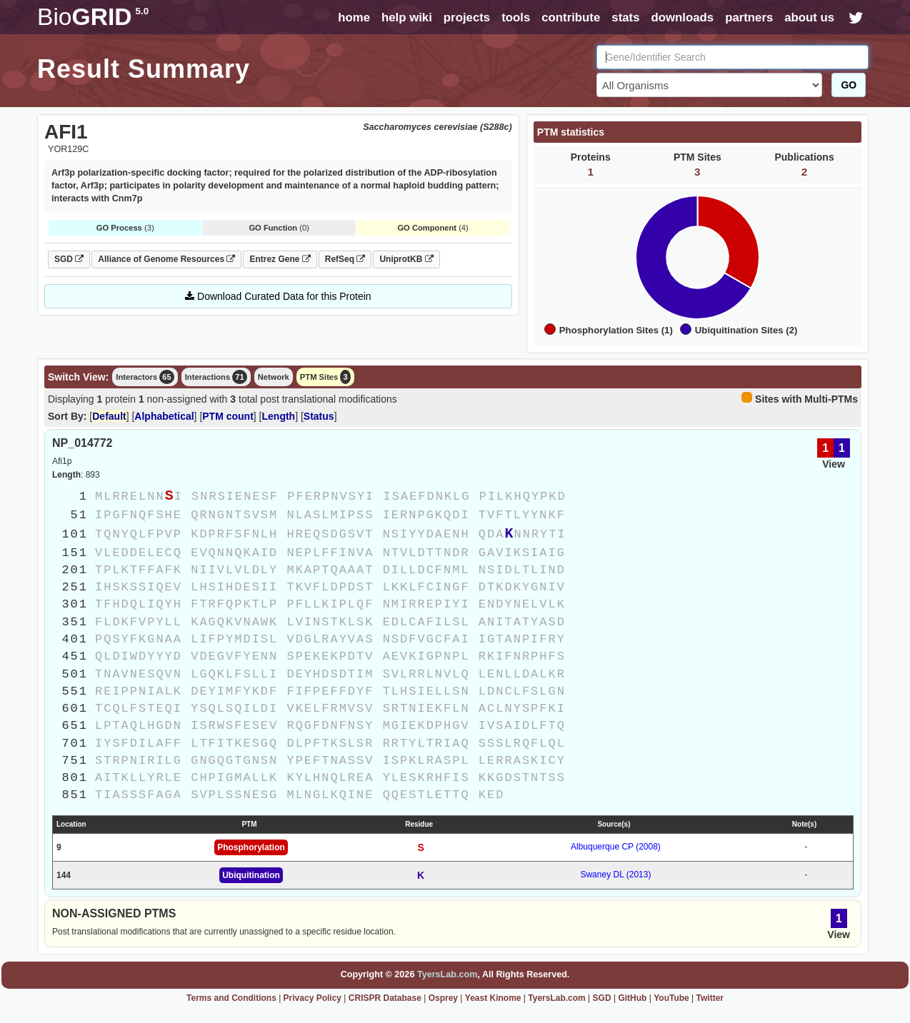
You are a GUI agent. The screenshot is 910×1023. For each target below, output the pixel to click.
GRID (93, 17)
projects (467, 17)
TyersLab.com (447, 974)
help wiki (406, 17)
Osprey (443, 998)
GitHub (632, 998)
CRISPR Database (385, 998)
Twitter (710, 998)
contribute (570, 17)
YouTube (671, 998)
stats (625, 17)
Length (279, 416)
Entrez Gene (279, 259)
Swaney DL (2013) (615, 875)
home (354, 17)
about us (809, 17)
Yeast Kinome (493, 998)
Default (109, 416)
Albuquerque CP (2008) (616, 847)
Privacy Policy (312, 998)
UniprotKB (406, 259)
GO (848, 85)
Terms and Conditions (231, 998)
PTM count (228, 416)
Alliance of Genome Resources (166, 259)
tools (515, 17)
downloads (682, 17)
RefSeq (345, 259)
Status (319, 416)
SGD (69, 259)
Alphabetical (164, 416)
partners (749, 17)
